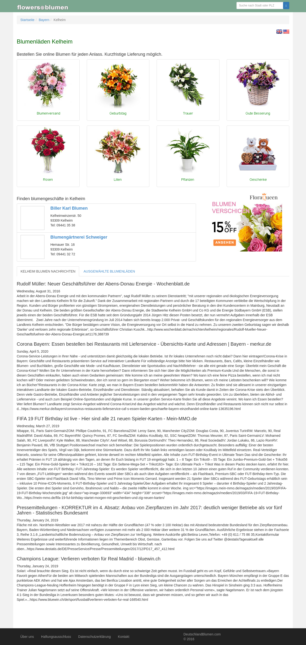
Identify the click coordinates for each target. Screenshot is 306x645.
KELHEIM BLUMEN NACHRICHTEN (48, 271)
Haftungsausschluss (56, 637)
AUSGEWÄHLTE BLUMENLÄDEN (109, 271)
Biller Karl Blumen (69, 208)
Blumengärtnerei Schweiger (78, 237)
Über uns (27, 637)
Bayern (44, 20)
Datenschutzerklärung (94, 637)
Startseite (27, 20)
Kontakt (123, 637)
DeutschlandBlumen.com (202, 634)
